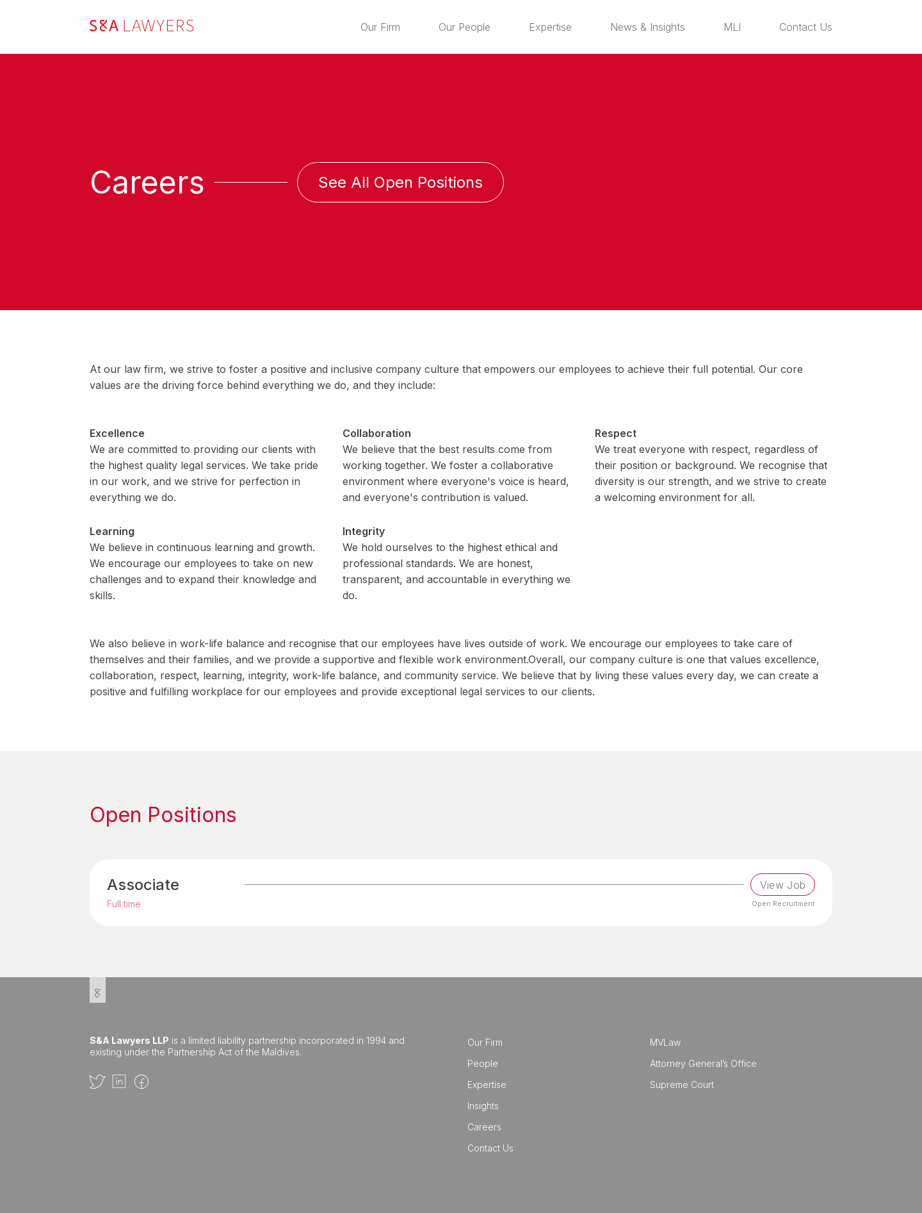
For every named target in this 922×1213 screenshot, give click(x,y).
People (482, 1063)
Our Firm (380, 27)
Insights (483, 1105)
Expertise (550, 27)
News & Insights (647, 27)
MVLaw (665, 1042)
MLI (732, 27)
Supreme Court (682, 1084)
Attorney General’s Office (703, 1063)
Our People (464, 27)
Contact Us (805, 27)
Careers (484, 1126)
